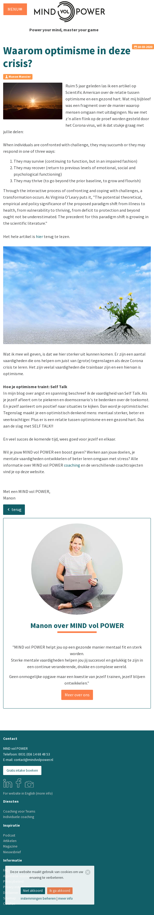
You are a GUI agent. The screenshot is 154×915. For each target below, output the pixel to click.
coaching (72, 465)
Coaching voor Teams (19, 811)
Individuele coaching (18, 817)
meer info (65, 898)
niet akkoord (33, 890)
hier (39, 236)
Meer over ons (77, 694)
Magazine (10, 846)
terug (14, 509)
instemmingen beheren (38, 898)
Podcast (9, 835)
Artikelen (9, 841)
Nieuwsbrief (12, 852)
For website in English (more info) (28, 793)
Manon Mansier (18, 76)
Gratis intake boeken (22, 770)
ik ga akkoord (60, 890)
